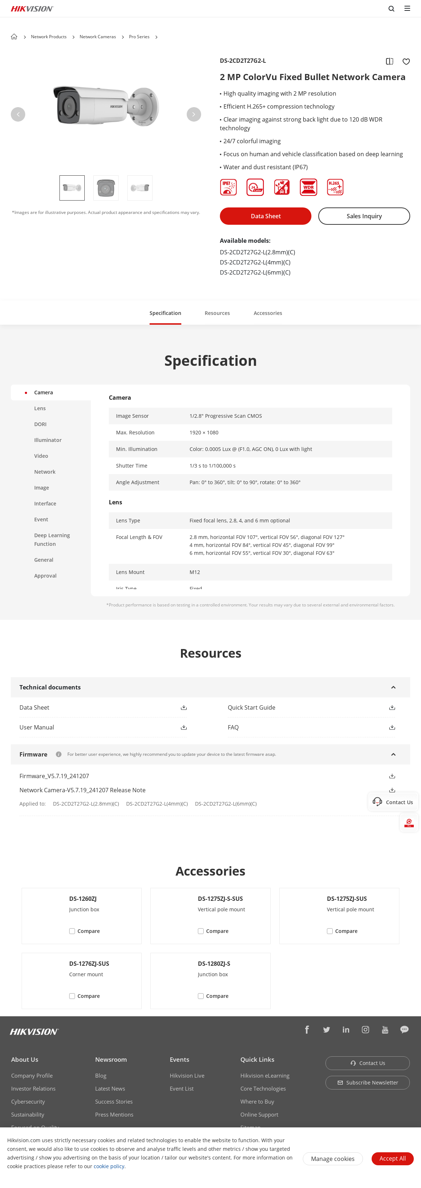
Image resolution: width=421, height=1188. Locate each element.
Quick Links (257, 1059)
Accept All (393, 1158)
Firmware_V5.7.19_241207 (54, 776)
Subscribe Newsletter (367, 1082)
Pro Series (139, 37)
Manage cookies (333, 1159)
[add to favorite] (404, 61)
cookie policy (109, 1166)
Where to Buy (257, 1101)
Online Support (259, 1114)
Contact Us (367, 1063)
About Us (24, 1059)
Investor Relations (33, 1088)
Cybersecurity (28, 1101)
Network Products (49, 37)
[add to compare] (389, 61)
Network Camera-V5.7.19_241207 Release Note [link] (82, 790)
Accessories (268, 313)
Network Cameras (98, 37)
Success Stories (114, 1101)
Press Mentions (114, 1114)
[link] (91, 707)
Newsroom (111, 1059)
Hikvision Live (187, 1075)
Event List (182, 1088)
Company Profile (32, 1075)
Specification (165, 313)
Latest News (110, 1088)
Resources (217, 313)
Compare (88, 931)
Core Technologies (263, 1088)
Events (179, 1059)
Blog (100, 1075)
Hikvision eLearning (264, 1075)
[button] (73, 37)
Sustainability (27, 1114)
